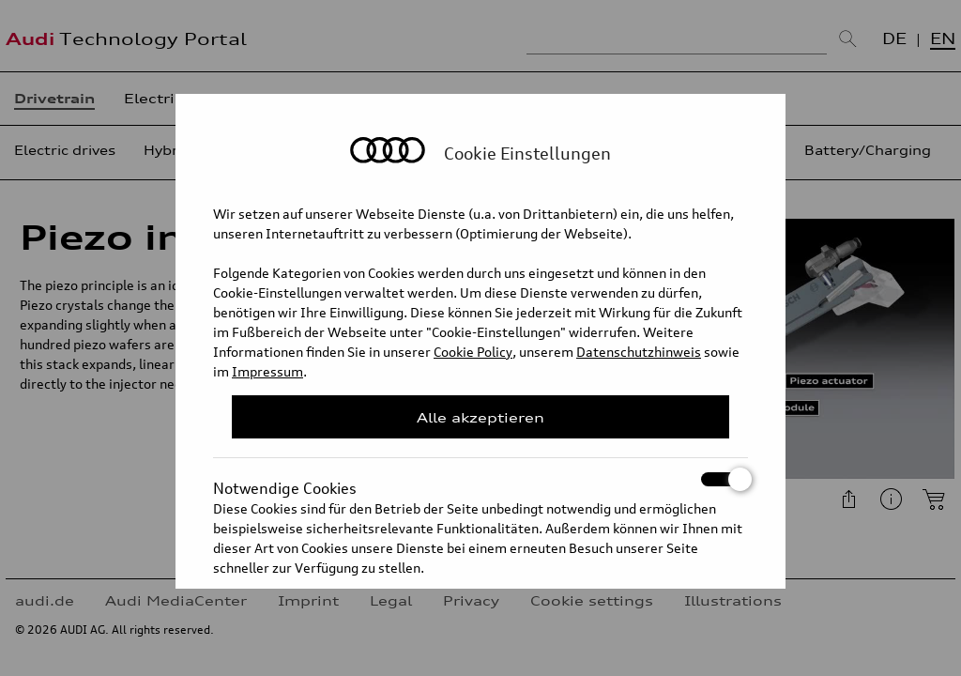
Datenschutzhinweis (638, 352)
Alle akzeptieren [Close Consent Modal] (480, 417)
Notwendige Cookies (480, 479)
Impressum (267, 371)
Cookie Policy (473, 352)
